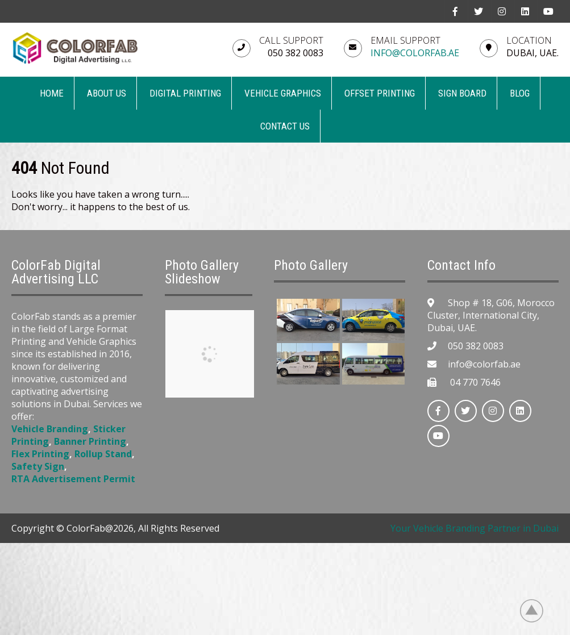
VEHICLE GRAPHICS (282, 93)
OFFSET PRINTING (379, 93)
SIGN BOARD (462, 93)
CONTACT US (285, 126)
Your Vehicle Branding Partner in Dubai (474, 528)
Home (52, 93)
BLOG (520, 93)
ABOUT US (106, 93)
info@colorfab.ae (415, 53)
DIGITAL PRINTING (185, 93)
